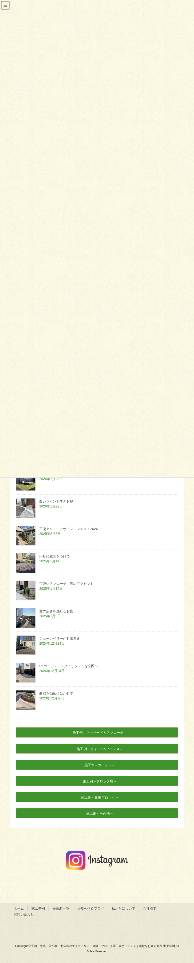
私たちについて (123, 908)
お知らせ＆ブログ (90, 908)
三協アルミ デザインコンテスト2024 (70, 529)
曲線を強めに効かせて (56, 693)
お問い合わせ (24, 914)
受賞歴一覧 (60, 908)
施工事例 (38, 908)
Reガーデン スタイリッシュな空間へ (70, 666)
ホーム (19, 908)
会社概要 (149, 908)
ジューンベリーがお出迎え (59, 638)
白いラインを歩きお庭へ (58, 501)
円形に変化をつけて (54, 556)
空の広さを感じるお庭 (56, 611)
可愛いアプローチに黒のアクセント (66, 584)
